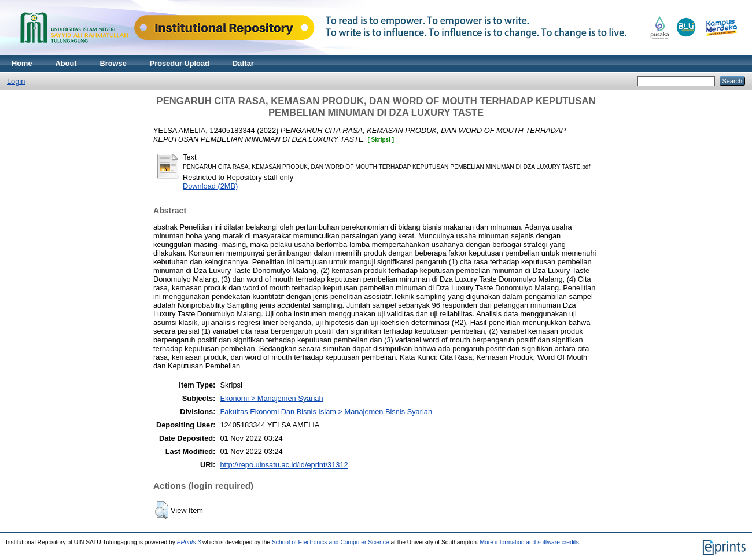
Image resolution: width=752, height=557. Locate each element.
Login (16, 81)
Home (22, 63)
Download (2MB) (210, 186)
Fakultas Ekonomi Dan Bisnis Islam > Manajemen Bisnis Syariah (326, 411)
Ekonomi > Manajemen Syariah (271, 398)
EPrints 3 (189, 542)
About (66, 63)
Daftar (243, 63)
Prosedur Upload (179, 63)
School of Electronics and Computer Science (330, 542)
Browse (113, 63)
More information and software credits (529, 542)
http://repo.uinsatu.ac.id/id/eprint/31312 (284, 464)
